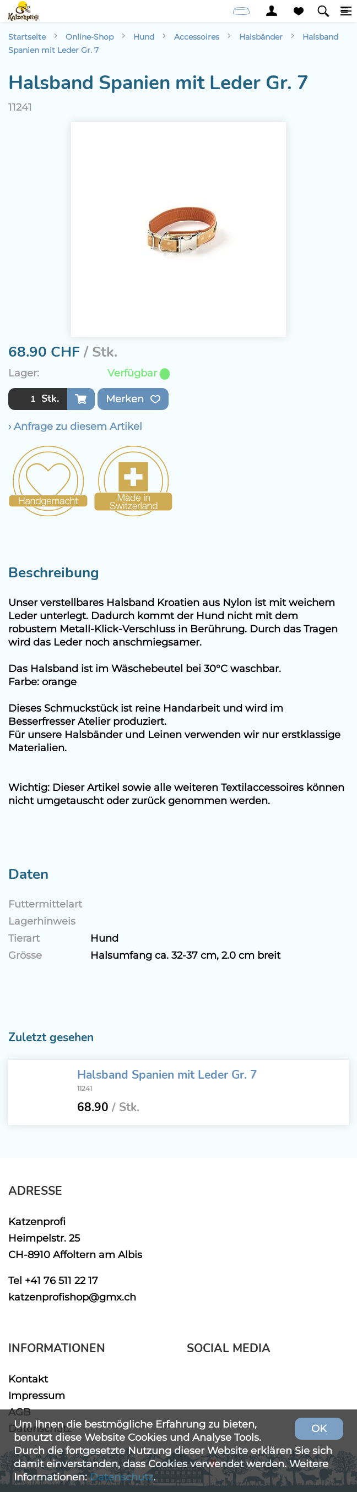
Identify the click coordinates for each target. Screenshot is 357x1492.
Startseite (27, 37)
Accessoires (196, 37)
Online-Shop (89, 37)
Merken (133, 399)
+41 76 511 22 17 (61, 1280)
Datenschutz (121, 1477)
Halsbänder (261, 37)
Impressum (36, 1395)
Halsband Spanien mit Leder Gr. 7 (167, 1075)
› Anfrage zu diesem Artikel (75, 426)
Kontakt (28, 1379)
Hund (143, 37)
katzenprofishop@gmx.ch (72, 1297)
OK (319, 1428)
